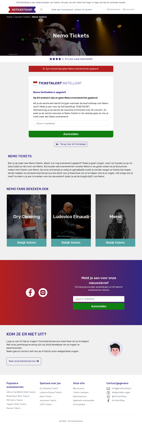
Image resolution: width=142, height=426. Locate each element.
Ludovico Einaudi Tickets (51, 392)
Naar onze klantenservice (24, 361)
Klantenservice (80, 396)
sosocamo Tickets (48, 400)
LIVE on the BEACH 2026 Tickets (21, 392)
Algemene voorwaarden (83, 400)
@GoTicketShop (119, 396)
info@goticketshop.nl (121, 388)
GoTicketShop (118, 400)
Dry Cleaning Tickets (49, 388)
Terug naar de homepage (71, 144)
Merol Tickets (46, 396)
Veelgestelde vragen (121, 392)
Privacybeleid (79, 404)
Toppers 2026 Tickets (16, 404)
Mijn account (78, 388)
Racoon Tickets (14, 408)
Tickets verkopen (81, 392)
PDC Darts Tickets (15, 400)
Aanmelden (70, 134)
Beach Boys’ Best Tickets (18, 396)
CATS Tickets (46, 404)
